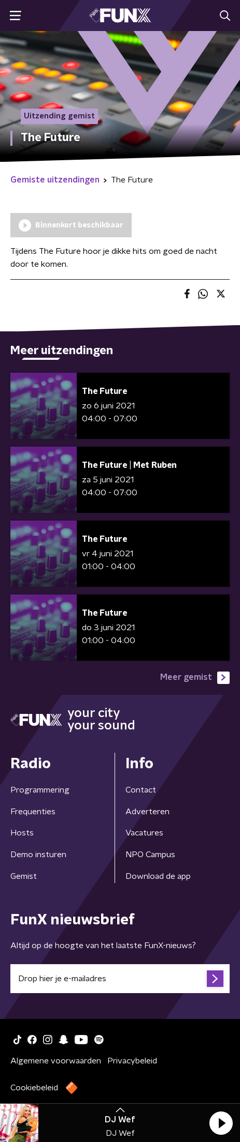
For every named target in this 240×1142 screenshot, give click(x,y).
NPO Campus (150, 854)
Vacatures (144, 833)
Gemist (23, 876)
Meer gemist (195, 678)
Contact (140, 790)
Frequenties (32, 812)
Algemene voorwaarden (55, 1061)
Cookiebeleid (34, 1088)
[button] (220, 1122)
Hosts (22, 833)
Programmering (39, 790)
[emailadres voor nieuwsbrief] (120, 978)
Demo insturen (38, 854)
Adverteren (147, 812)
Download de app (158, 876)
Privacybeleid (132, 1061)
